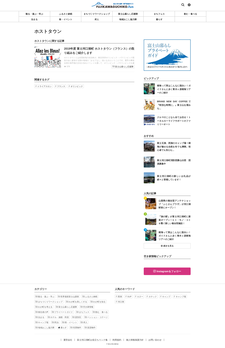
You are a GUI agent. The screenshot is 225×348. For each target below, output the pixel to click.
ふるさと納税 (89, 296)
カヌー (140, 296)
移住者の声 (41, 312)
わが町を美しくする (76, 301)
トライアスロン (44, 86)
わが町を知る (97, 301)
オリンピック (77, 86)
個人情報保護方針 (135, 340)
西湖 (120, 296)
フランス (61, 86)
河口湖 (121, 302)
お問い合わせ (155, 340)
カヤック (153, 296)
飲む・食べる (100, 312)
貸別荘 (76, 317)
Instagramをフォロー (169, 271)
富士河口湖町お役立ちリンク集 (92, 340)
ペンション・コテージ (96, 317)
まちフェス (82, 312)
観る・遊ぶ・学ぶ (44, 296)
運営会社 (67, 340)
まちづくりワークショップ (48, 301)
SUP (129, 296)
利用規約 (116, 340)
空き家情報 (86, 307)
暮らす (62, 327)
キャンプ (166, 296)
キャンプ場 (41, 322)
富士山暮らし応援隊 (122, 66)
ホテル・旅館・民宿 (58, 317)
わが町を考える (43, 307)
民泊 (55, 322)
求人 (83, 322)
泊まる (39, 317)
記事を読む (84, 58)
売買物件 (75, 327)
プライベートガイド (62, 312)
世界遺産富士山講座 (68, 296)
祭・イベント (69, 322)
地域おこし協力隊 (44, 327)
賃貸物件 (90, 327)
